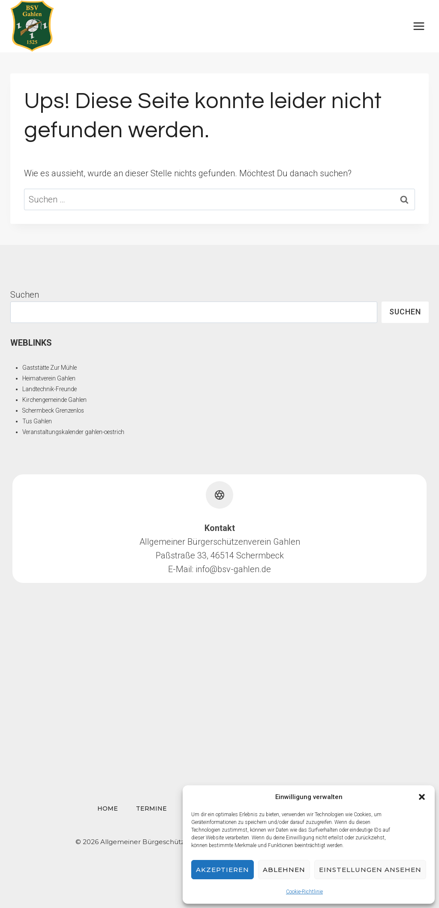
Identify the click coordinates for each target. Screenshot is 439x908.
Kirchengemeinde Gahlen (55, 399)
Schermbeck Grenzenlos (54, 410)
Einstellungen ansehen (370, 870)
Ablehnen (284, 870)
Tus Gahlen (37, 421)
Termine (151, 808)
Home (107, 808)
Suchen (24, 295)
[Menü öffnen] (419, 26)
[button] (422, 797)
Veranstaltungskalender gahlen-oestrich (75, 431)
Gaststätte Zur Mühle (50, 367)
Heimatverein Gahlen (49, 378)
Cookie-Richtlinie (304, 892)
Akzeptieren (222, 870)
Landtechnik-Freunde (50, 389)
